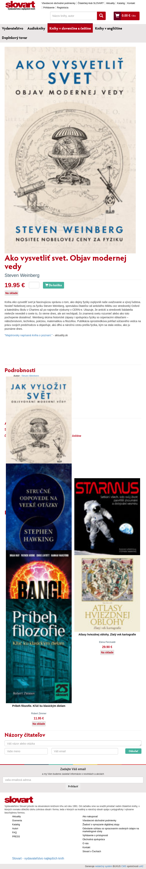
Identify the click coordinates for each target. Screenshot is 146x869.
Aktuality (110, 3)
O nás (86, 843)
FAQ (14, 832)
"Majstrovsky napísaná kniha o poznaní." (28, 335)
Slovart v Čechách (92, 851)
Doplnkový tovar (14, 37)
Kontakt (131, 3)
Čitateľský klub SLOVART (91, 3)
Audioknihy (36, 28)
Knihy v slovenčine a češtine (70, 28)
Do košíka (53, 285)
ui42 (141, 866)
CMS (123, 866)
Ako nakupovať (90, 816)
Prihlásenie (49, 7)
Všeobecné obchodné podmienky (58, 3)
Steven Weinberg (22, 275)
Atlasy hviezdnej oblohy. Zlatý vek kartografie (107, 634)
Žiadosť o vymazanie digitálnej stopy (101, 824)
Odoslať (133, 751)
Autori (15, 828)
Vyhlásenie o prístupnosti (95, 835)
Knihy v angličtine (108, 28)
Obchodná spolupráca (94, 839)
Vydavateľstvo (12, 28)
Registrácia (62, 7)
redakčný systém (103, 866)
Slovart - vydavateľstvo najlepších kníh (38, 858)
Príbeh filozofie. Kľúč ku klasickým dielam (38, 705)
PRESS (16, 836)
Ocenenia (17, 820)
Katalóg (121, 3)
